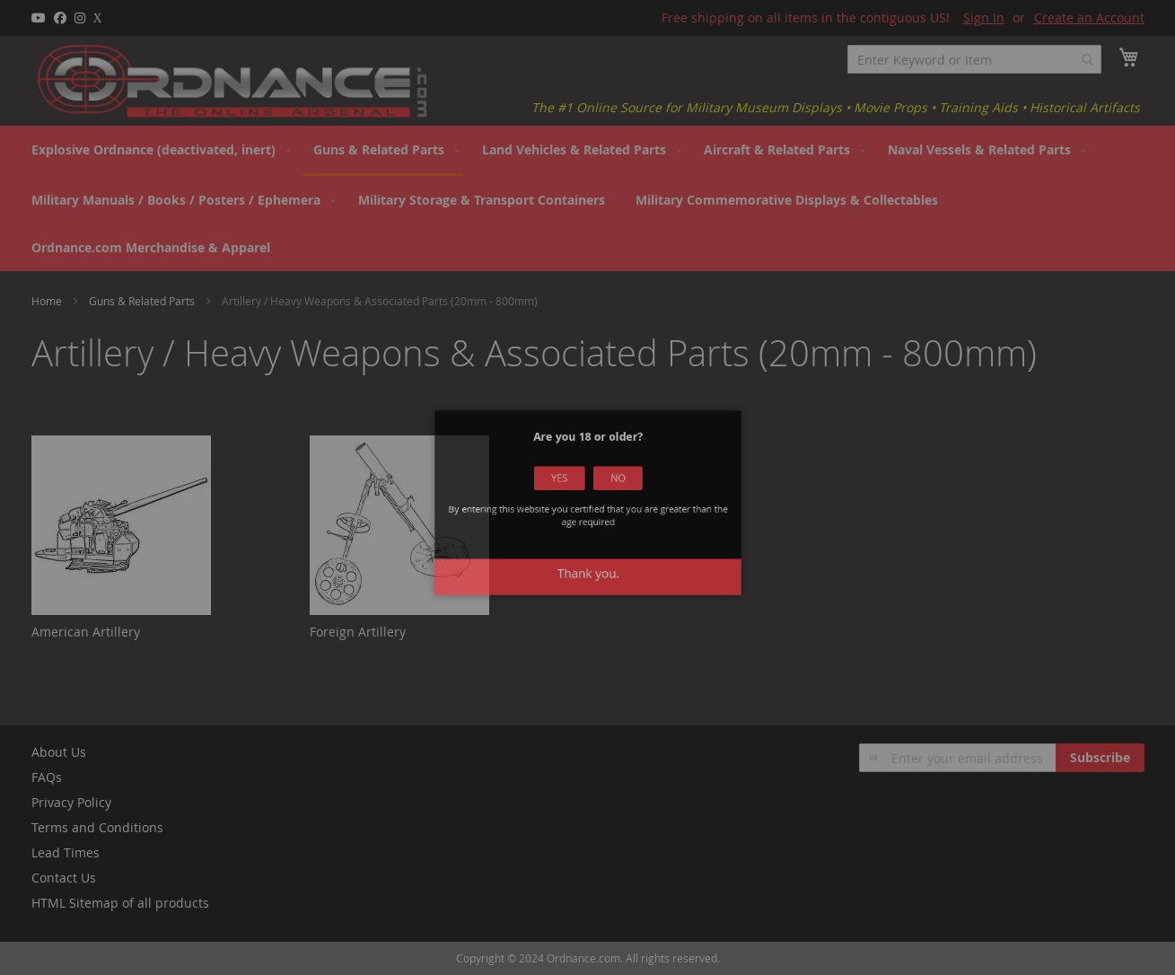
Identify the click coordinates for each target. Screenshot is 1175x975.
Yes (565, 491)
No (609, 491)
